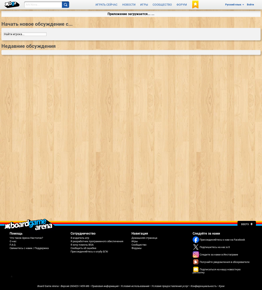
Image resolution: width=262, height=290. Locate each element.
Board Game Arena (48, 285)
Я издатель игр (80, 237)
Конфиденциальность (204, 285)
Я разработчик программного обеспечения (97, 240)
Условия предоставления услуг (170, 285)
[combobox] (25, 33)
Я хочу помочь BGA (82, 243)
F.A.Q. (13, 243)
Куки (221, 285)
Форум (182, 4)
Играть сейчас (106, 4)
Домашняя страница (144, 237)
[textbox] (25, 33)
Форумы (137, 247)
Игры (144, 4)
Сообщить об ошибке (83, 247)
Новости (129, 4)
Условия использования (135, 285)
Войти (250, 4)
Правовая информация (105, 285)
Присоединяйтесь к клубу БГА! (89, 250)
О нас (13, 240)
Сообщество (162, 4)
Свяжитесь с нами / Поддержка (29, 247)
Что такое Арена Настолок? (26, 237)
